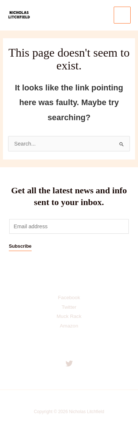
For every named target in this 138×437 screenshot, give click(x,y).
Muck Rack (69, 316)
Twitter (68, 307)
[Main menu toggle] (122, 15)
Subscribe (20, 246)
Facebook (69, 297)
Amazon (69, 326)
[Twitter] (69, 363)
